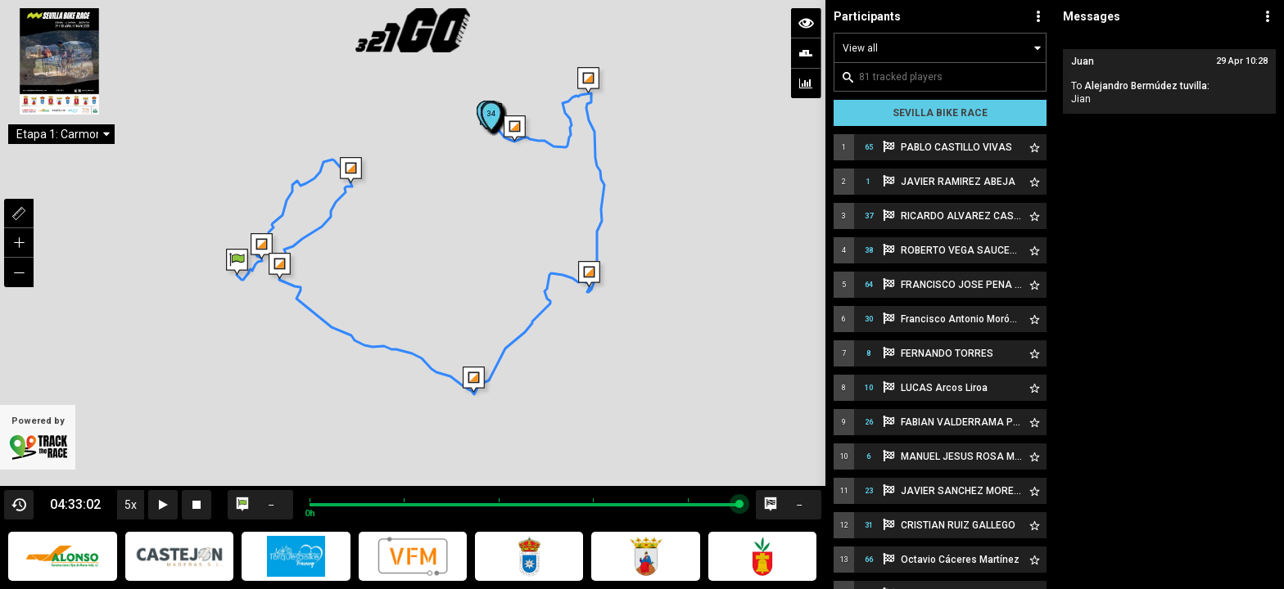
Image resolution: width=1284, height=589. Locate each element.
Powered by (37, 438)
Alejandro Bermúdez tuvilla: (1146, 86)
